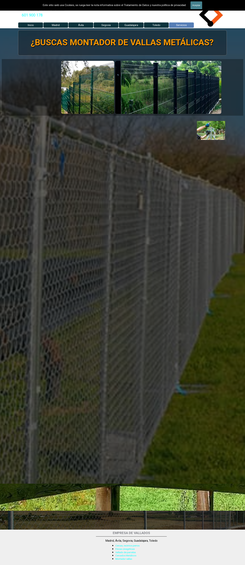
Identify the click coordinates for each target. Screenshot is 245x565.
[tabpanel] (32, 15)
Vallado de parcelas (125, 552)
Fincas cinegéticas (125, 549)
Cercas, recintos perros (127, 545)
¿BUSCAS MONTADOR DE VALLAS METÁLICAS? (122, 42)
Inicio (31, 25)
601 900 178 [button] (32, 15)
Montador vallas (123, 559)
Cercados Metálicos (125, 555)
